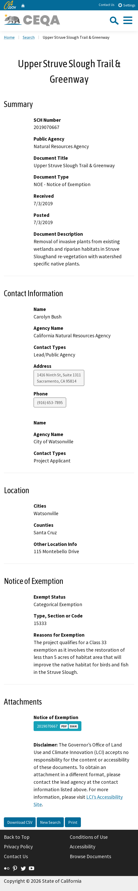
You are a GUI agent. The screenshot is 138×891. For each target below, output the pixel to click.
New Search (50, 822)
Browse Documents (90, 856)
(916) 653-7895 (50, 402)
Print (73, 822)
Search (29, 37)
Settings (126, 5)
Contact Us (106, 5)
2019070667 (57, 726)
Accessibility (82, 846)
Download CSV (19, 822)
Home (9, 37)
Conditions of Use (89, 837)
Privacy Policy (18, 846)
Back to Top (16, 837)
